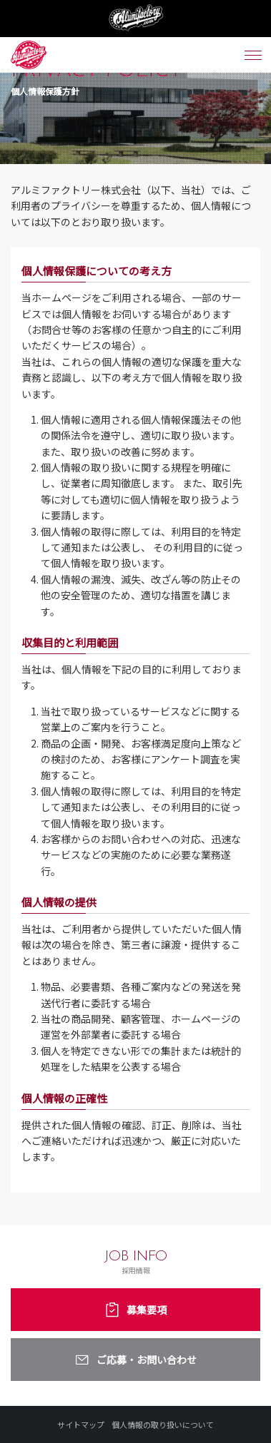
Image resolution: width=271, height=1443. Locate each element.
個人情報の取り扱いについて (163, 1424)
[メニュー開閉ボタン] (253, 55)
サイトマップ (80, 1424)
